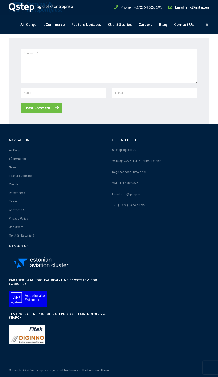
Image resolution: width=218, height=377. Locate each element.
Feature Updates (86, 24)
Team (13, 201)
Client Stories (120, 24)
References (17, 193)
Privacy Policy (18, 218)
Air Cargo (28, 24)
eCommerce (54, 24)
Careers (145, 24)
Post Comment (38, 108)
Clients (14, 184)
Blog (163, 24)
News (12, 167)
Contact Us (184, 24)
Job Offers (16, 227)
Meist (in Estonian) (21, 235)
